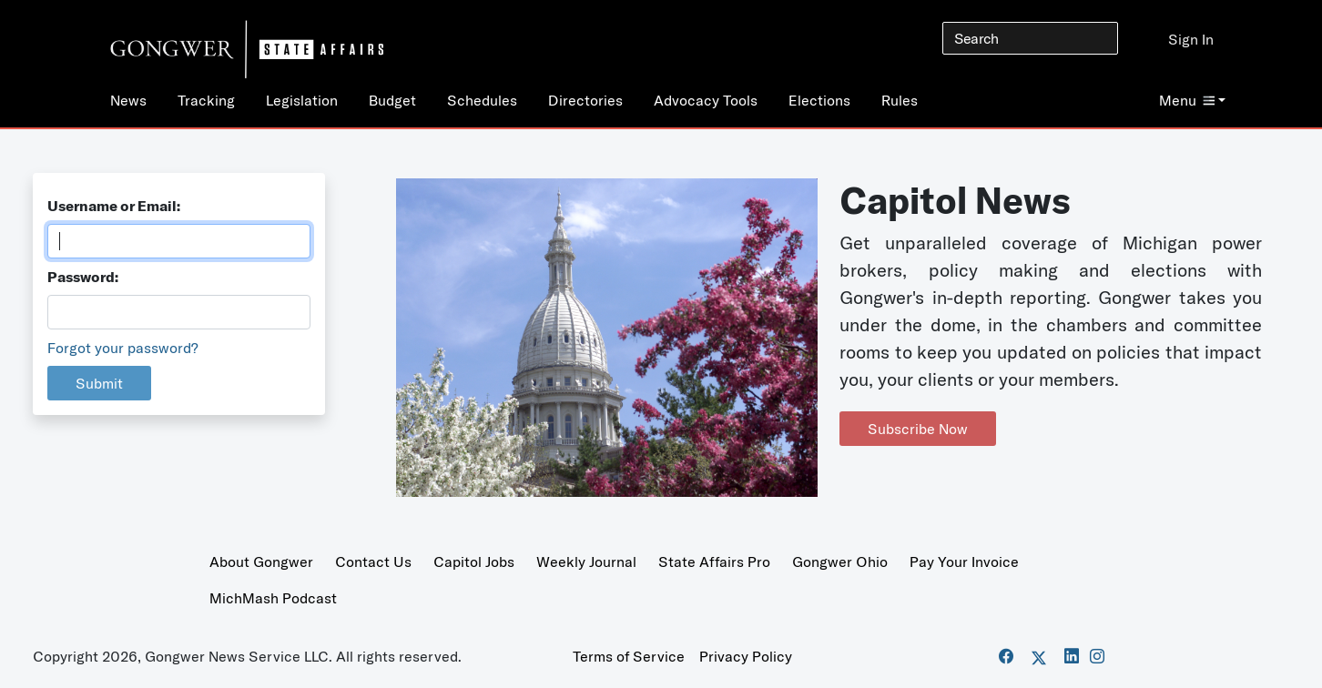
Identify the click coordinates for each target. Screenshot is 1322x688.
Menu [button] (1187, 100)
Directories (585, 100)
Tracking (206, 100)
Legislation (302, 100)
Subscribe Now (918, 429)
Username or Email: (113, 206)
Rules (899, 100)
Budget (392, 100)
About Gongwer (261, 561)
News (128, 100)
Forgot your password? (122, 348)
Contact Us (373, 561)
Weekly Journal (586, 561)
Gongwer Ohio (840, 561)
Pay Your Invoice (964, 561)
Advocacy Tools (706, 100)
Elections (819, 100)
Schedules (482, 100)
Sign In (1191, 39)
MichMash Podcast (273, 598)
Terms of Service (629, 656)
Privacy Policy (745, 656)
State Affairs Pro (714, 561)
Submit (99, 383)
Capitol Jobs (473, 561)
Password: (82, 277)
